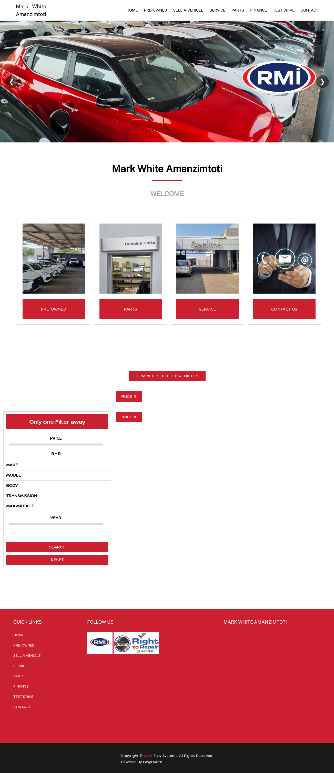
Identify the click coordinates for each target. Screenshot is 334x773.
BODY (12, 485)
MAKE (12, 465)
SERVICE (217, 10)
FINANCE (258, 10)
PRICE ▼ (128, 396)
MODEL (13, 475)
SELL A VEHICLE (188, 10)
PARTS (237, 10)
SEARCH (57, 547)
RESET (57, 560)
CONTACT (309, 10)
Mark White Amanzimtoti (31, 10)
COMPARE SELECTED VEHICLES (167, 376)
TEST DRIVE (284, 10)
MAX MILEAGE (20, 506)
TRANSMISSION (21, 495)
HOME (132, 10)
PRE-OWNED (155, 10)
